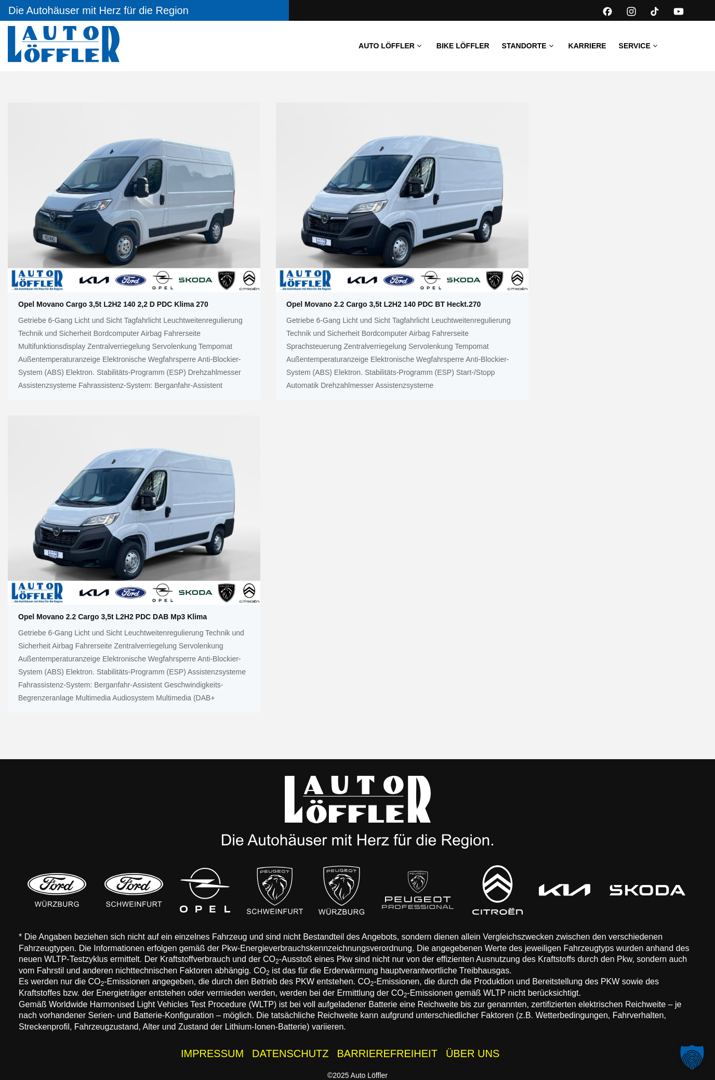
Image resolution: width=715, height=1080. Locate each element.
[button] (692, 1057)
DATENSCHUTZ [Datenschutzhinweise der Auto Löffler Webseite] (290, 1053)
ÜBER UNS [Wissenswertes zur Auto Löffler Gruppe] (472, 1053)
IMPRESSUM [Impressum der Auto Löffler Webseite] (212, 1053)
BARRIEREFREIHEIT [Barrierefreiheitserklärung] (387, 1053)
